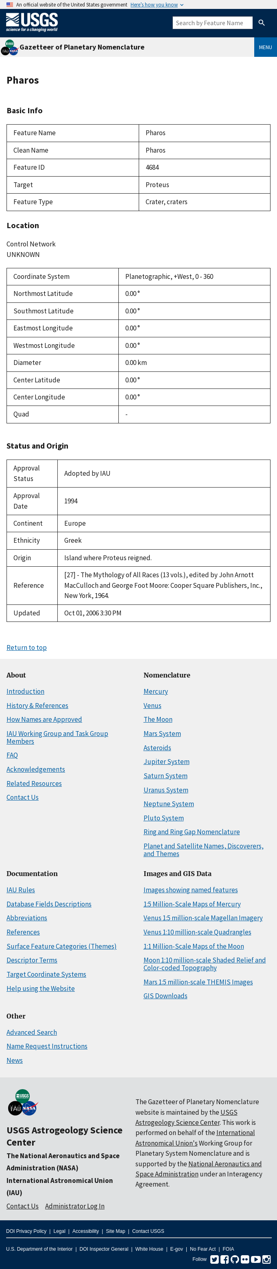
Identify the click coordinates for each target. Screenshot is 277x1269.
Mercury (156, 691)
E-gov (176, 1249)
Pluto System (164, 818)
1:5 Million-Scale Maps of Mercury (192, 904)
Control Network (31, 244)
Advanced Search (32, 1032)
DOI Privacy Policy (26, 1231)
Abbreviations (27, 917)
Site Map (115, 1231)
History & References (37, 705)
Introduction (25, 691)
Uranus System (166, 790)
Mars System (162, 733)
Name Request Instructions (47, 1046)
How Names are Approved (44, 719)
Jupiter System (167, 761)
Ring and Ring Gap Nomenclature (192, 831)
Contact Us (23, 797)
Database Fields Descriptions (49, 904)
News (15, 1060)
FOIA (228, 1249)
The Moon (158, 719)
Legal (59, 1231)
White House (149, 1249)
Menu (265, 47)
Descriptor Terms (32, 960)
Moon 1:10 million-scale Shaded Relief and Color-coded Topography (205, 964)
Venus (152, 705)
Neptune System (169, 803)
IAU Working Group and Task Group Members (57, 737)
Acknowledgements (36, 769)
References (23, 932)
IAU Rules (21, 889)
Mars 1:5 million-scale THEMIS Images (198, 982)
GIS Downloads (166, 995)
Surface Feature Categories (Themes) (62, 946)
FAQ (12, 755)
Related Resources (34, 783)
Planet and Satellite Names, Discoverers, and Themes (204, 850)
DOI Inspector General (104, 1249)
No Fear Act (203, 1249)
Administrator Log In (75, 1206)
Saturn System (166, 775)
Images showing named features (191, 889)
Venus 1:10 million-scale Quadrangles (197, 932)
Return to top (27, 647)
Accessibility (85, 1231)
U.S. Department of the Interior (39, 1249)
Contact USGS (148, 1231)
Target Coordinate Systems (46, 974)
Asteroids (157, 747)
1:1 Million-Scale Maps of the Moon (194, 946)
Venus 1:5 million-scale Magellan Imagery (203, 917)
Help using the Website (41, 988)
